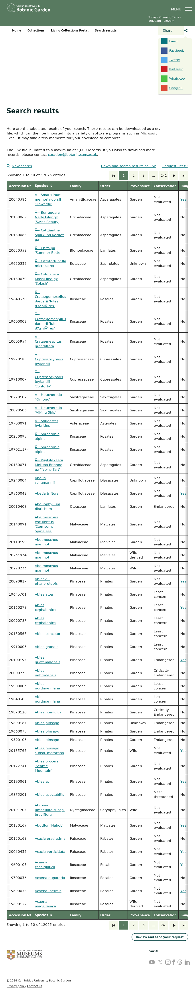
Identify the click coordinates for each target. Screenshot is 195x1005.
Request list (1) (175, 166)
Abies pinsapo (47, 723)
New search (19, 166)
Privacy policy (16, 986)
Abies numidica (48, 712)
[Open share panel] (171, 30)
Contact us (34, 986)
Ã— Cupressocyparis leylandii (49, 359)
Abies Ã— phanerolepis (46, 581)
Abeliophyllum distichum (47, 506)
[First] (113, 175)
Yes (183, 199)
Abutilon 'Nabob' (49, 825)
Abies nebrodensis (45, 672)
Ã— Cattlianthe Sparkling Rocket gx (49, 235)
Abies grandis (46, 646)
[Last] (183, 175)
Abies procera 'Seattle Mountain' (47, 766)
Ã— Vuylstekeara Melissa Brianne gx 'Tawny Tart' (49, 465)
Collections (36, 30)
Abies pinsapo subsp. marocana (49, 750)
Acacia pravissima (50, 838)
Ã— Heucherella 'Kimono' (48, 396)
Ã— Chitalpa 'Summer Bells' (48, 250)
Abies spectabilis (49, 794)
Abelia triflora (47, 493)
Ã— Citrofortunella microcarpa (50, 263)
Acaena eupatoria (50, 877)
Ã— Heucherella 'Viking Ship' (48, 410)
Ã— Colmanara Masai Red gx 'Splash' (47, 279)
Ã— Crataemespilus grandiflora (48, 341)
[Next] (173, 175)
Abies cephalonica (45, 607)
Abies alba (44, 594)
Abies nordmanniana (47, 685)
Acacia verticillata (50, 851)
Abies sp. (42, 781)
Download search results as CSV (128, 166)
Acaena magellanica (45, 903)
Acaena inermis (48, 891)
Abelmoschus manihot (46, 541)
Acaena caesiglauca (45, 864)
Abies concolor (47, 633)
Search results (33, 110)
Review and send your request (160, 937)
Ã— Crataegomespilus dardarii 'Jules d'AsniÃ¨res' (50, 299)
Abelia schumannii (45, 480)
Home (16, 30)
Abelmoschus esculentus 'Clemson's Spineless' (46, 524)
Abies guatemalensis (47, 659)
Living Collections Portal (70, 30)
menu (181, 9)
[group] (97, 550)
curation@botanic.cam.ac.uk (72, 154)
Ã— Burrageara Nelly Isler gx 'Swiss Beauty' (47, 217)
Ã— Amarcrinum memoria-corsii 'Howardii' (48, 199)
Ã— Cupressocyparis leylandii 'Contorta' (49, 379)
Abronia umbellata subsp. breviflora (50, 810)
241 (164, 175)
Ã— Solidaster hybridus (46, 423)
